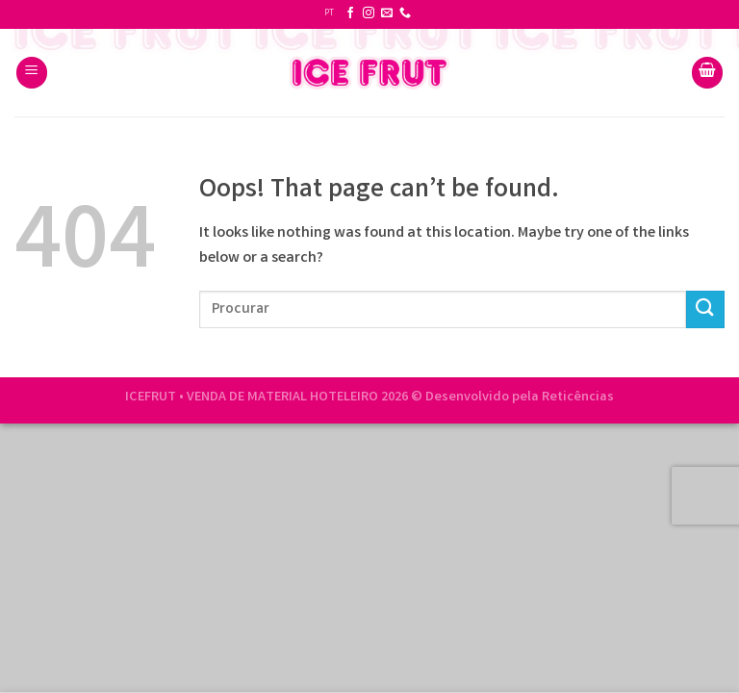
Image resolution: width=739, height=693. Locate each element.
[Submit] (705, 309)
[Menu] (31, 73)
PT (329, 13)
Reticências (578, 398)
